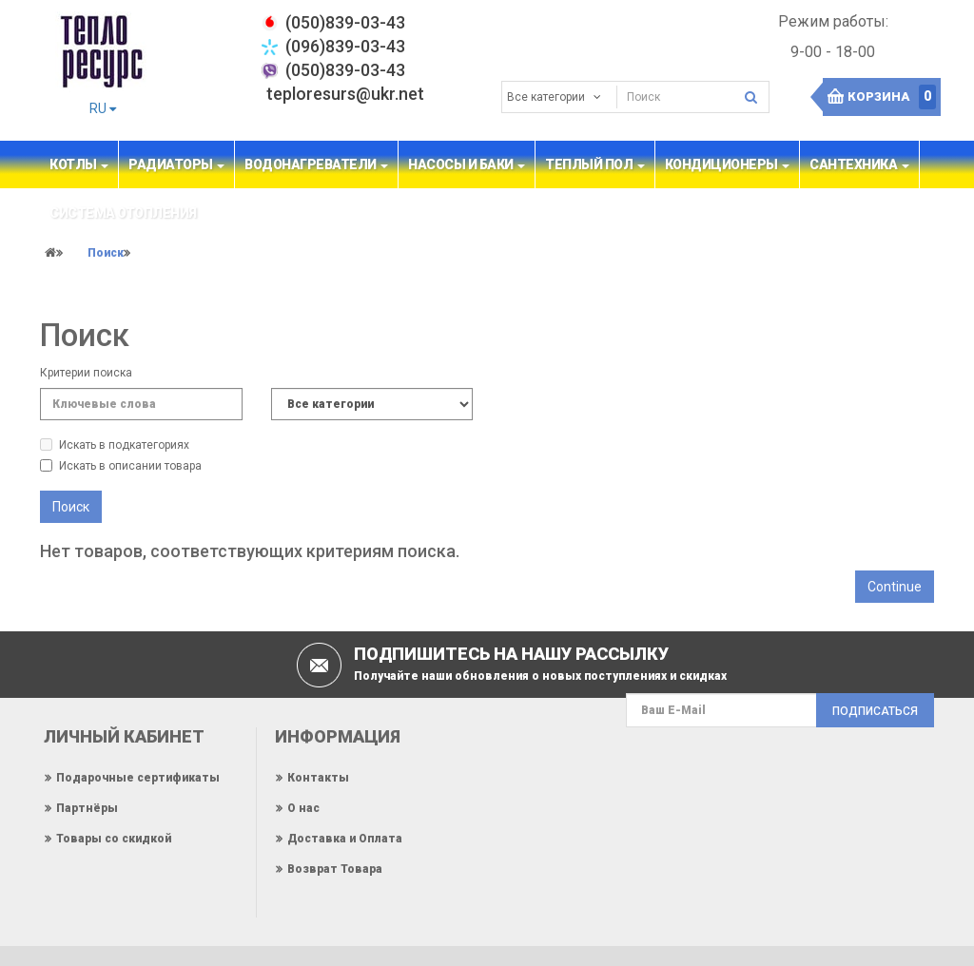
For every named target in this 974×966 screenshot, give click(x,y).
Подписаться (875, 711)
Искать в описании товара (121, 466)
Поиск (106, 253)
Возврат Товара (334, 869)
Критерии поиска (86, 372)
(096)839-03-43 (345, 46)
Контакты (318, 777)
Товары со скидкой (113, 838)
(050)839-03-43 (345, 70)
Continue (894, 586)
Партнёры (87, 808)
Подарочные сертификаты (138, 777)
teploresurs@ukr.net (345, 94)
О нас (303, 808)
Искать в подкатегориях (114, 445)
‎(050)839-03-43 (345, 22)
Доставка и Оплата (344, 838)
